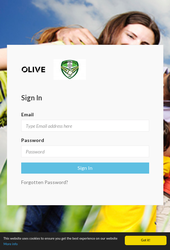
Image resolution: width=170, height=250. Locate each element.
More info (10, 244)
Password (32, 140)
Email (27, 114)
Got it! (146, 240)
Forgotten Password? (44, 182)
